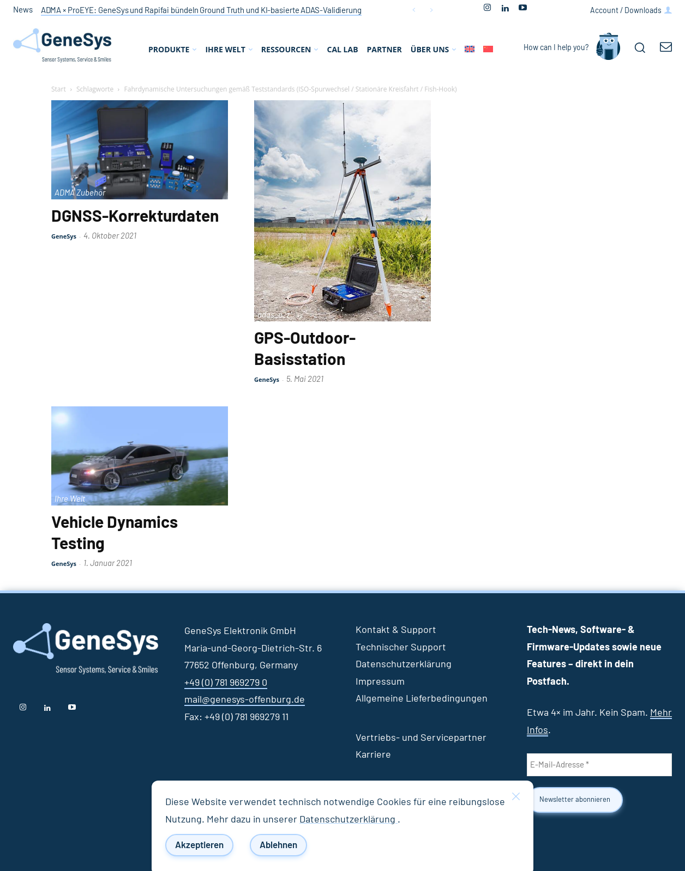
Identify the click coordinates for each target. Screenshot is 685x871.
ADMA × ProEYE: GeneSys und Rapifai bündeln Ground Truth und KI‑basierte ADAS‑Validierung (201, 11)
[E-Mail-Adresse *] (599, 764)
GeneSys (63, 236)
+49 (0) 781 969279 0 (225, 683)
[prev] (413, 10)
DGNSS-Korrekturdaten (135, 217)
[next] (431, 10)
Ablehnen (278, 845)
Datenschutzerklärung (348, 820)
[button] (640, 47)
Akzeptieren (199, 845)
